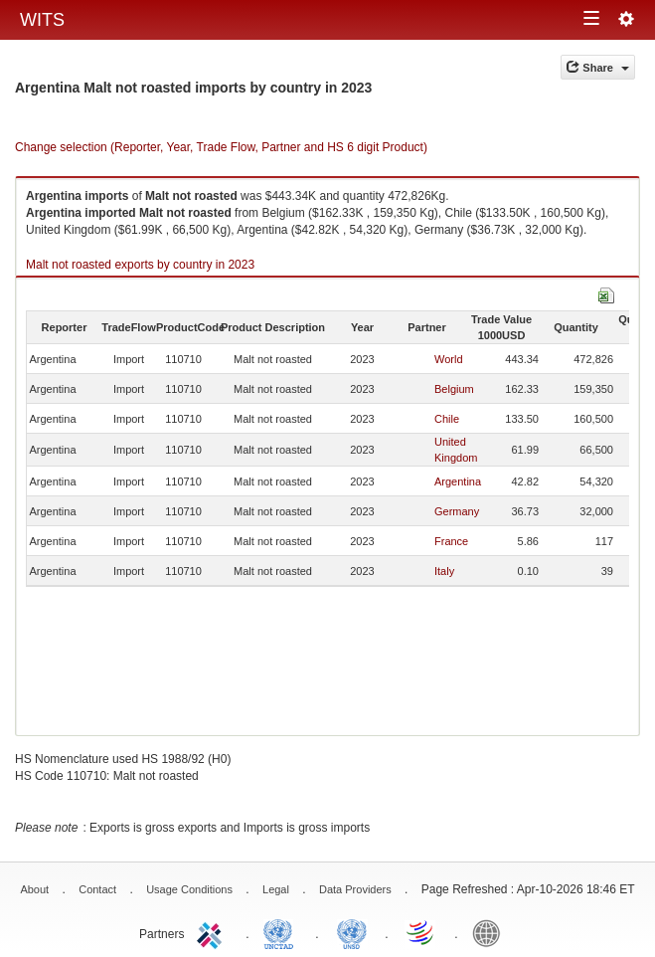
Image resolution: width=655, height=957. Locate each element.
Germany (456, 511)
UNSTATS (352, 932)
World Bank (491, 932)
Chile (446, 419)
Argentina (457, 481)
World (448, 359)
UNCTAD (282, 932)
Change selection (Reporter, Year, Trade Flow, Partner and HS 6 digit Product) (221, 147)
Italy (444, 571)
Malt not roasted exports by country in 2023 (140, 265)
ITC (213, 932)
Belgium (454, 389)
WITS (42, 20)
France (451, 541)
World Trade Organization (421, 932)
